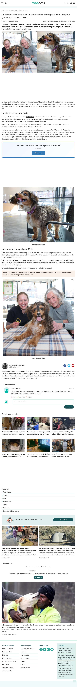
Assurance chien (7, 668)
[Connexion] (65, 3)
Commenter (69, 407)
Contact (23, 665)
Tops (4, 498)
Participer (38, 153)
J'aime (13, 397)
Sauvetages (7, 502)
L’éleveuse (6, 253)
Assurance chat (7, 671)
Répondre (21, 397)
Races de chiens (7, 649)
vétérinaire (30, 117)
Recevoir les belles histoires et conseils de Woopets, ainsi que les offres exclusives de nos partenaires (38, 574)
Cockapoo (22, 104)
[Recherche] (6, 3)
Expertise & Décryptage (11, 511)
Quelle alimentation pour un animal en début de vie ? (65, 664)
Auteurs (23, 652)
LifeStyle (5, 655)
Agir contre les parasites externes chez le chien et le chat (66, 657)
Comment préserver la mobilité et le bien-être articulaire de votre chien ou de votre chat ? (66, 672)
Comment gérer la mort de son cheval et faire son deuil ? (66, 650)
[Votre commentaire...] (43, 401)
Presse (23, 661)
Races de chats (7, 652)
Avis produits (25, 668)
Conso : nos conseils (9, 661)
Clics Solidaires (7, 658)
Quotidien (6, 508)
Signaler (29, 397)
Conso (5, 505)
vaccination (6, 104)
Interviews (5, 665)
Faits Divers (7, 492)
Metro (33, 119)
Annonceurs (25, 655)
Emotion (6, 495)
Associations (25, 658)
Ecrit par (51, 21)
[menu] (2, 3)
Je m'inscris (38, 577)
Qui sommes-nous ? (27, 649)
